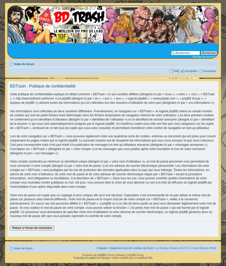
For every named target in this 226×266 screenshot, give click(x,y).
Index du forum (24, 64)
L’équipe (102, 248)
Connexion (209, 71)
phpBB (101, 255)
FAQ (176, 71)
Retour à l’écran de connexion (32, 228)
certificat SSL (145, 257)
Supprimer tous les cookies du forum (131, 248)
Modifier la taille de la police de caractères (212, 63)
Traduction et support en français (91, 257)
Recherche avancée (205, 56)
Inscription (191, 71)
